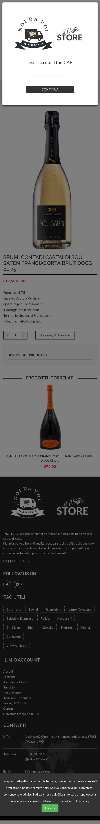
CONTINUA (50, 89)
